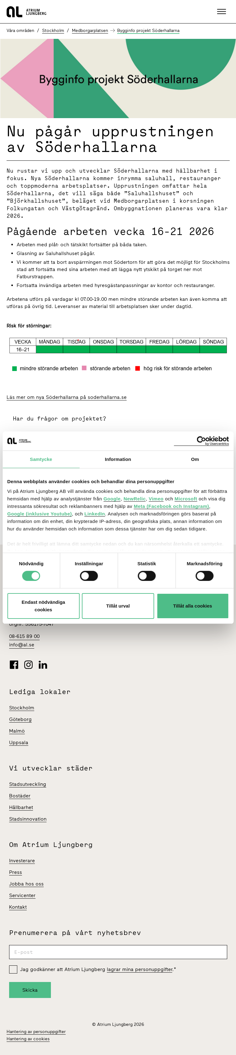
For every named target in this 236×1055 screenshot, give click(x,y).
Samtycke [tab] (41, 459)
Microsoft (186, 498)
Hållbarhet (21, 807)
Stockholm (53, 30)
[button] (222, 12)
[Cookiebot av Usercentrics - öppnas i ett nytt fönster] (201, 441)
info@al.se (21, 645)
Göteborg (20, 719)
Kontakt (18, 907)
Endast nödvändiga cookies (43, 605)
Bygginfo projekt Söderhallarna (148, 30)
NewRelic (134, 498)
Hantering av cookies (28, 1039)
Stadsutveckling (27, 784)
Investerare (22, 861)
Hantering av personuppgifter (36, 1031)
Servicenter (22, 895)
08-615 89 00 (24, 636)
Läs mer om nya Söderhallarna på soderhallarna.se (67, 397)
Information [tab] (118, 459)
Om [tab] (195, 459)
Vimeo (156, 498)
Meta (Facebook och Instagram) (171, 506)
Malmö (17, 731)
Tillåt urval (118, 605)
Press (15, 872)
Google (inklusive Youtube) (39, 513)
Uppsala (18, 742)
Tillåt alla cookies (192, 605)
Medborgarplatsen (90, 30)
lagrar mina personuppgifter (139, 969)
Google (112, 498)
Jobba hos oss (26, 884)
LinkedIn (94, 513)
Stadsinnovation (28, 819)
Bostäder (19, 796)
